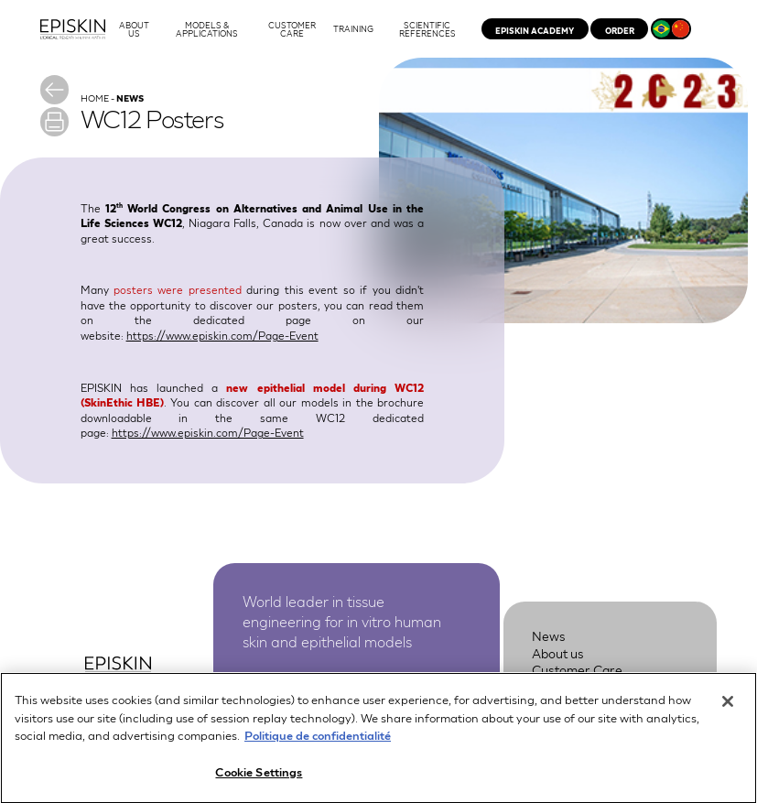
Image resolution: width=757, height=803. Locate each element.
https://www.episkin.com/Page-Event (222, 335)
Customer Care (577, 669)
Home (95, 97)
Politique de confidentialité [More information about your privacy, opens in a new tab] (317, 742)
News (549, 635)
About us (558, 653)
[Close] (728, 709)
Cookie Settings (258, 779)
